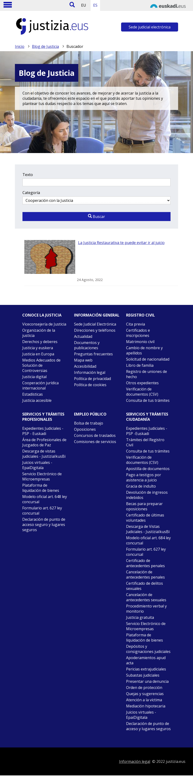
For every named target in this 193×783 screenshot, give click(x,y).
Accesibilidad (85, 366)
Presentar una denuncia (147, 681)
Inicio (19, 46)
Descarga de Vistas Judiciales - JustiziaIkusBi (148, 529)
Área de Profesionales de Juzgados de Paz (44, 442)
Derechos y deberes (39, 341)
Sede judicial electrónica (150, 27)
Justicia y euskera (37, 347)
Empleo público (90, 414)
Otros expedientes (142, 382)
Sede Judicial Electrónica (95, 324)
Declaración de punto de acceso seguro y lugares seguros (43, 524)
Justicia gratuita (140, 617)
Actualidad (83, 336)
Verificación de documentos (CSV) (142, 391)
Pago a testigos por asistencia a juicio (143, 477)
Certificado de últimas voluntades (145, 517)
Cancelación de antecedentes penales (145, 574)
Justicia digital (34, 376)
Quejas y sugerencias (145, 693)
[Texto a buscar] (96, 182)
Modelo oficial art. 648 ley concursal (44, 499)
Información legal (89, 372)
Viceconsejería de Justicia (44, 324)
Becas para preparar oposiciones (144, 506)
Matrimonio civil (140, 341)
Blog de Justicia (45, 46)
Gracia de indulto (141, 486)
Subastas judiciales (142, 675)
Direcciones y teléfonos (94, 330)
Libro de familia (140, 365)
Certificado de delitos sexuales (144, 586)
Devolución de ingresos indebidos (147, 495)
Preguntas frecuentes (93, 354)
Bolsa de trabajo (88, 423)
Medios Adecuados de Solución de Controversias (41, 365)
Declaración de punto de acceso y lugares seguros (148, 726)
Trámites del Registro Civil (145, 442)
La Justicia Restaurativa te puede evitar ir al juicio (121, 242)
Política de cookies (90, 384)
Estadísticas (32, 394)
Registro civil (140, 315)
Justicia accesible (37, 400)
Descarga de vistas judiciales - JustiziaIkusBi (44, 453)
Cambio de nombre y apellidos (144, 350)
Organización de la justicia (38, 333)
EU (83, 5)
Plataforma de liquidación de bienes (40, 488)
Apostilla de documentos (148, 468)
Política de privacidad (92, 378)
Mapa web (83, 360)
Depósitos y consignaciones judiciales (148, 649)
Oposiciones (85, 429)
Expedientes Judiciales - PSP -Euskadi (146, 431)
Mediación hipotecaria (145, 706)
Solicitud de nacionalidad (147, 359)
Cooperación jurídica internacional (40, 385)
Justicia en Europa (38, 354)
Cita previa (135, 324)
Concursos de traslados (95, 435)
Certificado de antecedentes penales (145, 563)
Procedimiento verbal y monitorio (146, 608)
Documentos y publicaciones (87, 345)
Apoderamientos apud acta (146, 660)
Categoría (31, 192)
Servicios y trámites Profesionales (43, 417)
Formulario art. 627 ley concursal (42, 510)
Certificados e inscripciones (138, 333)
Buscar (96, 216)
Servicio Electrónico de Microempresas (42, 476)
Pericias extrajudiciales (146, 669)
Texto (27, 174)
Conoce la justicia (41, 315)
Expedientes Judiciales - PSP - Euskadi (42, 431)
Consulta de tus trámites (148, 400)
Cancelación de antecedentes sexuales (146, 597)
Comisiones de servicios (95, 441)
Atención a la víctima (144, 699)
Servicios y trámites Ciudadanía (147, 417)
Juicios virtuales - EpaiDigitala (37, 465)
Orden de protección (144, 687)
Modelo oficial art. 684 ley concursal (148, 540)
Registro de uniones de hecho (146, 374)
